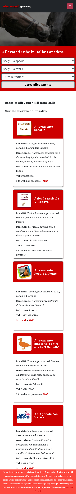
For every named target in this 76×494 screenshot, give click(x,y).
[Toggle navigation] (70, 6)
